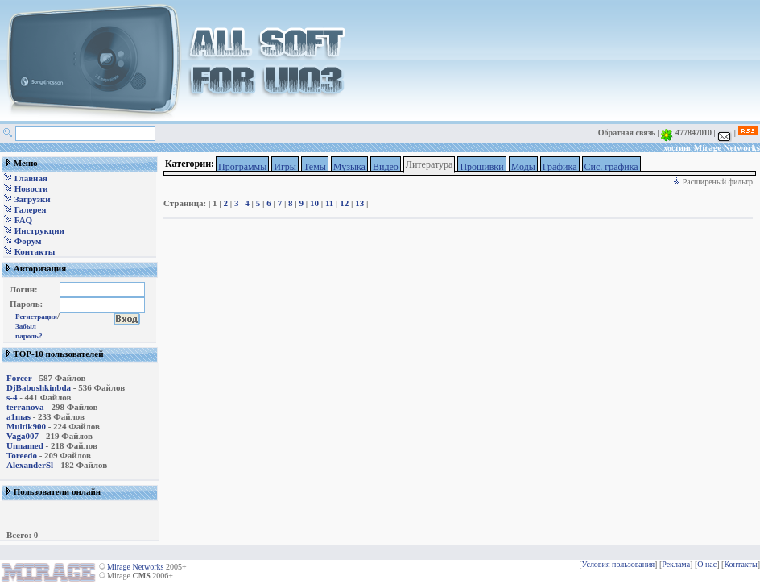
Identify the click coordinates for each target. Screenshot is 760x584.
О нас (707, 564)
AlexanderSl (29, 465)
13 (359, 203)
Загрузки (32, 199)
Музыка (349, 166)
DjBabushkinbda (38, 387)
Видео (386, 166)
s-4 (11, 397)
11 (329, 203)
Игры (285, 166)
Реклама (676, 564)
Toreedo (21, 455)
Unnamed (24, 445)
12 (344, 203)
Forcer (18, 378)
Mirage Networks (727, 147)
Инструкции (39, 230)
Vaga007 (22, 436)
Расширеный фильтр (713, 181)
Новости (31, 188)
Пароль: (26, 304)
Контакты (35, 251)
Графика (560, 166)
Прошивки (481, 166)
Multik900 (26, 426)
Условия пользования (618, 564)
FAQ (23, 220)
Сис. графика (611, 166)
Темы (315, 166)
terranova (24, 407)
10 (314, 203)
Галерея (30, 209)
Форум (28, 241)
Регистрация (36, 317)
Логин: (24, 289)
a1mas (18, 416)
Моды (523, 166)
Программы (242, 166)
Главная (31, 178)
